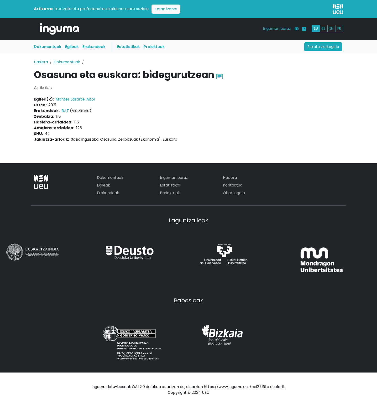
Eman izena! (166, 9)
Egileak (72, 46)
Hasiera (41, 62)
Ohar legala (234, 193)
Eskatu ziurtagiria (323, 46)
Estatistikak (128, 46)
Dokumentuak (47, 46)
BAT (65, 110)
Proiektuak (154, 46)
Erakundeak (94, 46)
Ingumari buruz (277, 28)
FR (339, 28)
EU (316, 28)
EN (331, 28)
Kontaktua (232, 185)
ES (323, 28)
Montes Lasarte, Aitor (75, 99)
